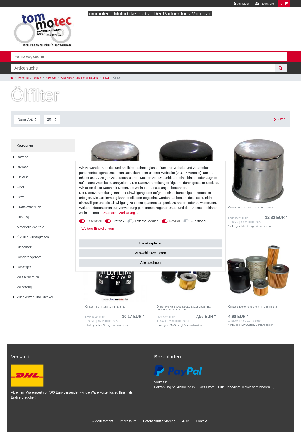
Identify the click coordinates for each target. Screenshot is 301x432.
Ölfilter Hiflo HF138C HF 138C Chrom (250, 207)
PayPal (174, 221)
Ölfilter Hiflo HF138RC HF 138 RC (105, 306)
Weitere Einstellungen (98, 228)
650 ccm (51, 77)
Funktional (198, 221)
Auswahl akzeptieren (150, 253)
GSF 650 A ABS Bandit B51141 (79, 77)
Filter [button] (279, 119)
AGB (185, 421)
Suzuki (37, 77)
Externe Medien (146, 221)
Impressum (128, 421)
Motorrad (23, 77)
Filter (105, 77)
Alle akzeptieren (150, 243)
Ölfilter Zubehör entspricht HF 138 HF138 (252, 306)
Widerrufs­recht (102, 421)
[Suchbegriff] (143, 68)
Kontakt (201, 421)
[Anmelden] (241, 3)
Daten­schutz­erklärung (159, 421)
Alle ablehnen (150, 262)
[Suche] (281, 68)
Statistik (118, 221)
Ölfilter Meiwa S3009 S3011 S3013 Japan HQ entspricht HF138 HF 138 (184, 308)
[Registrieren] (265, 3)
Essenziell (94, 221)
